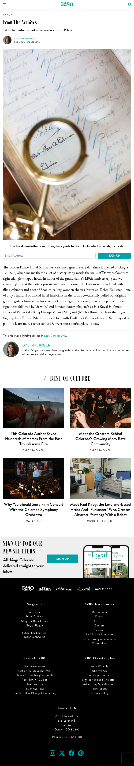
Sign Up (114, 255)
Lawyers (100, 630)
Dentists (99, 621)
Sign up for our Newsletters (99, 680)
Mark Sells (33, 521)
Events (99, 616)
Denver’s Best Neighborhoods (34, 675)
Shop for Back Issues (34, 621)
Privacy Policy (99, 693)
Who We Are (99, 671)
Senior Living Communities (99, 639)
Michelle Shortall (100, 521)
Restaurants (99, 612)
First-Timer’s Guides (34, 680)
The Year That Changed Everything (34, 693)
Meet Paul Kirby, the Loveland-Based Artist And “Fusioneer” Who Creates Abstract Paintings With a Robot (100, 509)
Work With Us (99, 666)
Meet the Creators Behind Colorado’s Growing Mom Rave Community (100, 439)
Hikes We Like (34, 684)
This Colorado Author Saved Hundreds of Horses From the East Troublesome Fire (33, 439)
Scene (7, 15)
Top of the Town (34, 689)
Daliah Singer (24, 38)
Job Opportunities (99, 675)
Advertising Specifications (99, 684)
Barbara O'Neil (33, 450)
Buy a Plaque (34, 625)
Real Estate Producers (99, 634)
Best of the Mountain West (34, 671)
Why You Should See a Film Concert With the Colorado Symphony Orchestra (33, 509)
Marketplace (99, 643)
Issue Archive (34, 616)
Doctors (99, 625)
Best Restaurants (34, 666)
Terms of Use (99, 689)
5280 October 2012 (27, 42)
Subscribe (34, 612)
